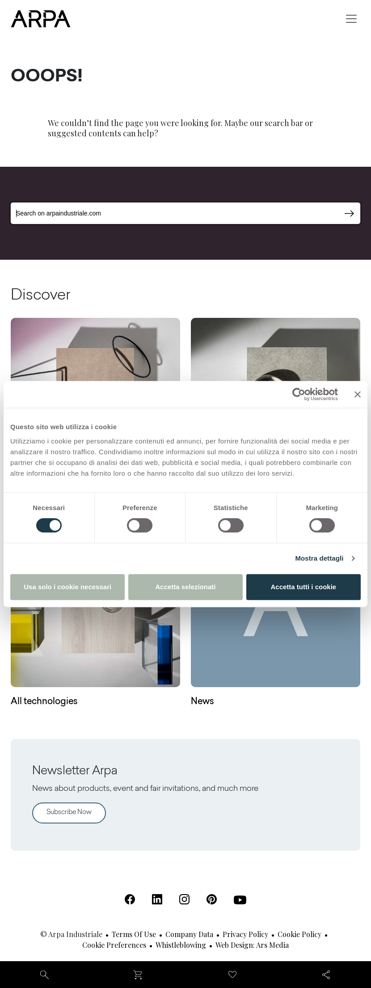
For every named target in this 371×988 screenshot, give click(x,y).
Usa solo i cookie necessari (67, 587)
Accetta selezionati (185, 587)
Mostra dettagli (319, 558)
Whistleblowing (181, 945)
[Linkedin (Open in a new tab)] (157, 899)
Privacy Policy (245, 934)
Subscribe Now (69, 812)
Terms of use (134, 934)
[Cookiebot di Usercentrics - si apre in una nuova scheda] (299, 394)
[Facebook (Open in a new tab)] (129, 899)
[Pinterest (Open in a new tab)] (211, 899)
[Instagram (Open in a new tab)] (184, 899)
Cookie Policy (299, 934)
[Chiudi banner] (357, 394)
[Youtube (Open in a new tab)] (240, 900)
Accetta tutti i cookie (303, 587)
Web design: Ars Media (252, 945)
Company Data (189, 934)
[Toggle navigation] (351, 19)
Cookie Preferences (114, 945)
